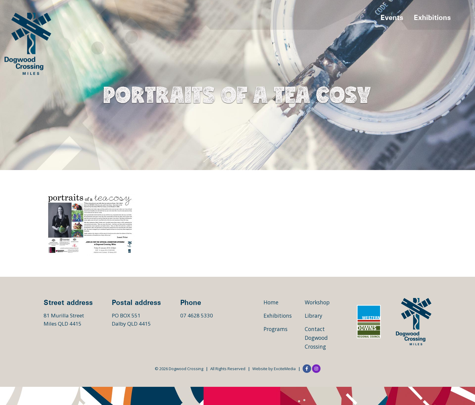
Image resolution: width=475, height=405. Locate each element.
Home (271, 302)
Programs (276, 329)
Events (391, 18)
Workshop (318, 302)
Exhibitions (432, 18)
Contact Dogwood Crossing (317, 337)
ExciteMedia (285, 368)
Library (314, 315)
